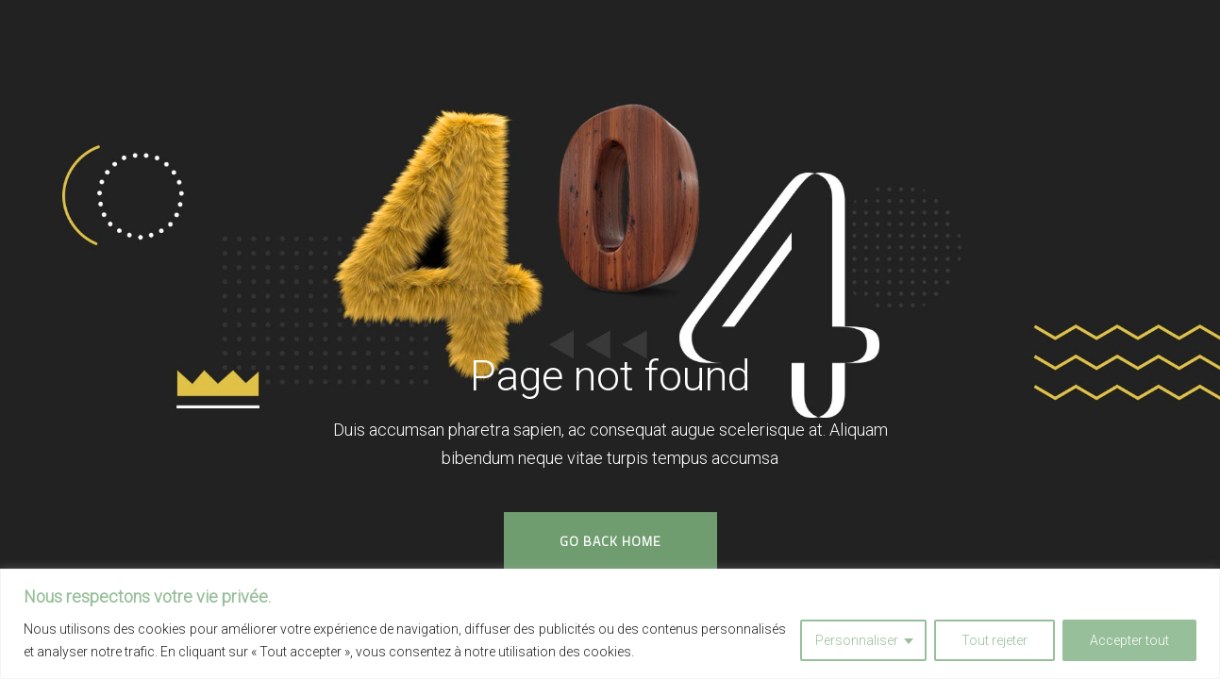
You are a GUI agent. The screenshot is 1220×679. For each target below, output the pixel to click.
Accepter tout (1129, 640)
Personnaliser (856, 640)
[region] (610, 624)
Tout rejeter (994, 640)
